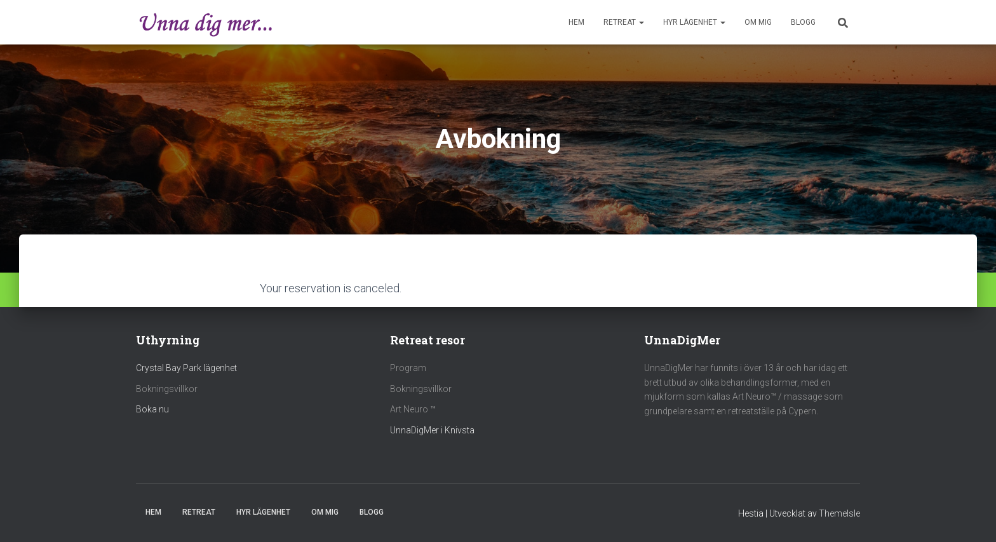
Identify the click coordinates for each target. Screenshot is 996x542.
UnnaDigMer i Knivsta (432, 430)
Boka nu (152, 409)
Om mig (758, 22)
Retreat (623, 22)
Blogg (803, 22)
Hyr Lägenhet (694, 22)
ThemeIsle (839, 513)
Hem (576, 22)
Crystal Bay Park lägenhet (186, 368)
